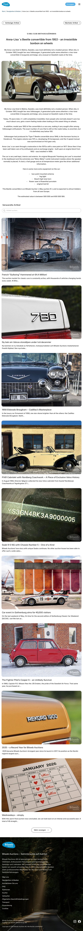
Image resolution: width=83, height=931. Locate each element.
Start (3, 11)
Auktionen (6, 890)
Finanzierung (7, 905)
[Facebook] (79, 921)
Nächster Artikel (72, 23)
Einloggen (70, 4)
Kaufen (5, 893)
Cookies (5, 909)
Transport (5, 902)
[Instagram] (74, 921)
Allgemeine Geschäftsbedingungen (15, 899)
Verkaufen (6, 896)
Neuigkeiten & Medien (14, 11)
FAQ (3, 886)
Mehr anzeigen (41, 830)
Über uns (5, 877)
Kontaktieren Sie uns (10, 883)
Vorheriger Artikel (11, 23)
